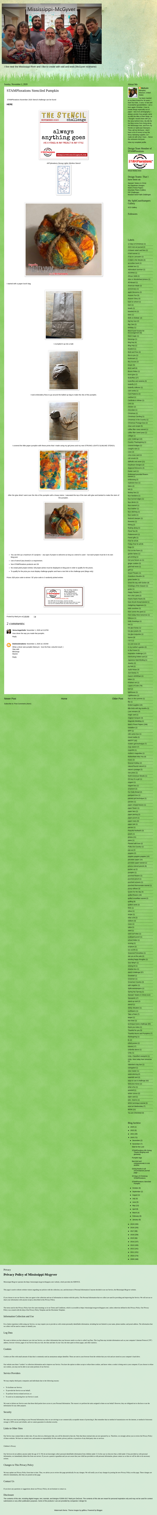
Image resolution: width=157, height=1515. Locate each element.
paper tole (131, 824)
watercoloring (133, 1074)
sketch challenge (134, 972)
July (134, 1198)
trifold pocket (132, 1043)
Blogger (99, 1510)
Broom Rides (132, 371)
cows (130, 452)
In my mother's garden (136, 647)
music (130, 760)
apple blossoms (133, 292)
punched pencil (133, 879)
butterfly (131, 384)
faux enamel (132, 505)
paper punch (132, 818)
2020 (132, 1137)
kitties (130, 679)
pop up (130, 850)
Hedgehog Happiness (136, 605)
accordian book (133, 263)
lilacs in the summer (135, 699)
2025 (132, 1127)
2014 (132, 1242)
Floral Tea (131, 531)
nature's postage (134, 769)
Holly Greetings (133, 621)
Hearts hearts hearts (135, 599)
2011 (132, 1252)
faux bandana (133, 496)
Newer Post (10, 698)
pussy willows (133, 889)
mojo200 (131, 750)
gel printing (132, 557)
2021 (132, 1134)
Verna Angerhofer (19, 630)
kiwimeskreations (19, 644)
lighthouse (131, 692)
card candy (132, 391)
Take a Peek (132, 1014)
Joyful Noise (132, 670)
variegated (131, 1068)
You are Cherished (134, 1113)
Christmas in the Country (137, 420)
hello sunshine (133, 608)
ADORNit (131, 273)
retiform (130, 921)
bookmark (131, 358)
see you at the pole (135, 956)
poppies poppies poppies (137, 856)
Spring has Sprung (134, 992)
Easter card (132, 471)
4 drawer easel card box (136, 250)
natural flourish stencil (136, 766)
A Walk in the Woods (135, 260)
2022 (132, 1130)
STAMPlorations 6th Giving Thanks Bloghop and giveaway (142, 1152)
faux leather (132, 509)
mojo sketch (132, 747)
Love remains (133, 711)
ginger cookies (133, 563)
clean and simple (134, 426)
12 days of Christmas (135, 244)
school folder (132, 940)
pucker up (131, 869)
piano (130, 840)
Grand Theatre (133, 573)
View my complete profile (137, 142)
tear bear (131, 1021)
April (134, 1209)
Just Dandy (132, 673)
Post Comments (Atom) (22, 704)
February (135, 1216)
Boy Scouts (132, 362)
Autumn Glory (133, 299)
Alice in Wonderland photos (138, 279)
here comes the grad (135, 612)
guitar (130, 589)
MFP (129, 731)
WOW (130, 1109)
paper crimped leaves (136, 805)
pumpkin (131, 872)
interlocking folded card (136, 657)
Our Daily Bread (134, 792)
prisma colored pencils (136, 866)
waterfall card (133, 1077)
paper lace (131, 811)
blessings (131, 339)
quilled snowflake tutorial (137, 898)
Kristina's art (132, 682)
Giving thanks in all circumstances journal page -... (141, 1171)
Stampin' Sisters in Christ (137, 995)
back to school (133, 302)
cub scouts (132, 458)
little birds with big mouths (137, 708)
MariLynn (144, 88)
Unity (130, 1053)
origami (130, 782)
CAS (129, 404)
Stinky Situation (133, 1008)
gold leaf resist (133, 567)
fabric (130, 486)
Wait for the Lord (138, 1147)
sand (129, 930)
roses (130, 924)
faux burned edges (134, 499)
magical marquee (134, 718)
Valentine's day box (135, 1064)
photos (130, 837)
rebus (130, 911)
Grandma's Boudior (135, 576)
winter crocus (132, 1093)
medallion (131, 728)
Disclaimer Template (58, 1310)
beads (130, 308)
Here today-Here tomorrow (137, 615)
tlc (129, 1040)
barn (129, 305)
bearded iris (132, 311)
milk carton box (133, 734)
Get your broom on (135, 560)
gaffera (84, 1510)
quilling (130, 901)
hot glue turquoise (134, 634)
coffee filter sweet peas (136, 433)
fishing (130, 525)
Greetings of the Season (137, 586)
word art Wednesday (135, 1106)
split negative (132, 985)
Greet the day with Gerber (137, 583)
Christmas (131, 413)
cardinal (131, 397)
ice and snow (132, 644)
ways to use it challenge (136, 1081)
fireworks (131, 521)
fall (129, 489)
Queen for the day (134, 892)
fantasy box (132, 492)
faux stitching (132, 512)
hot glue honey (133, 628)
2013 (132, 1245)
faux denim (132, 502)
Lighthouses (132, 695)
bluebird (131, 349)
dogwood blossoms (135, 468)
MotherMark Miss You (136, 757)
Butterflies (131, 378)
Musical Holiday (133, 763)
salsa (130, 927)
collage (130, 436)
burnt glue (131, 375)
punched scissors (134, 882)
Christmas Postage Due (136, 423)
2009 (132, 1259)
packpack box (133, 795)
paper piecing (133, 814)
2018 (132, 1228)
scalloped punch (134, 937)
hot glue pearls (133, 631)
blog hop (131, 342)
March (134, 1213)
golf (129, 570)
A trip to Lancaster (134, 257)
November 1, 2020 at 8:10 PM (37, 630)
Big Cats (131, 324)
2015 (132, 1238)
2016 (132, 1235)
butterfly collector (134, 387)
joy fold (130, 666)
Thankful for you (134, 1030)
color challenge (133, 439)
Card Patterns (133, 394)
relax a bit (131, 918)
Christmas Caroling (135, 416)
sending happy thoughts (136, 959)
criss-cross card (133, 455)
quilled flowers (133, 895)
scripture (131, 947)
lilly (129, 702)
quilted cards (132, 905)
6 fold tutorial (132, 253)
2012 (132, 1249)
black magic (132, 336)
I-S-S (130, 641)
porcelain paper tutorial (136, 863)
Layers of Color (133, 686)
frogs (130, 547)
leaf (129, 689)
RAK (129, 908)
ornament (131, 789)
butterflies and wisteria (136, 381)
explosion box (133, 483)
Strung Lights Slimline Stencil (69, 163)
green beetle (132, 579)
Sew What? (132, 963)
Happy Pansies (133, 592)
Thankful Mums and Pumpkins (139, 1033)
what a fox (131, 1087)
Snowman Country (134, 982)
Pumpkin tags (137, 1158)
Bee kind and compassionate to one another (141, 1163)
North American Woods (136, 776)
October (135, 1188)
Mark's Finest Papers (135, 724)
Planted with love (134, 843)
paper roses (132, 821)
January (135, 1220)
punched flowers (134, 876)
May (134, 1205)
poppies (131, 853)
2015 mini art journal (135, 247)
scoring (130, 943)
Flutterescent (132, 534)
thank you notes (133, 1027)
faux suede (132, 515)
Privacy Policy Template (37, 1310)
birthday (131, 328)
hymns (130, 637)
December (136, 1140)
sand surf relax (133, 934)
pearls (130, 834)
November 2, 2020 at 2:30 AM (37, 644)
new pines (131, 773)
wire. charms (132, 1100)
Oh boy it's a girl (134, 779)
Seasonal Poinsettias (135, 953)
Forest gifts (132, 538)
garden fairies (133, 554)
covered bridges (134, 445)
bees (129, 315)
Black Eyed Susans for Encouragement (136, 332)
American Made (133, 286)
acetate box (132, 266)
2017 (132, 1231)
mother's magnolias (135, 753)
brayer (130, 365)
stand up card (133, 1001)
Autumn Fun (132, 295)
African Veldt (132, 276)
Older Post (117, 698)
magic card (132, 715)
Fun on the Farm (134, 550)
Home (64, 698)
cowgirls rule (132, 449)
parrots (130, 827)
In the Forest (132, 650)
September (136, 1192)
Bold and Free (133, 352)
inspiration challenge (135, 653)
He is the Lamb (133, 596)
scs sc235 (131, 950)
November (136, 1144)
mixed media (132, 737)
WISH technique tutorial (136, 1103)
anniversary (132, 289)
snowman (131, 979)
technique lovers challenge (137, 1024)
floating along (133, 528)
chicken (130, 407)
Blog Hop (131, 346)
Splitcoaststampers (135, 988)
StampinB (131, 998)
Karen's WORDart (134, 676)
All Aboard (131, 282)
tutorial (130, 1046)
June (134, 1202)
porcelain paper (133, 860)
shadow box (132, 969)
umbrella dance (133, 1050)
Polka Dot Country (134, 847)
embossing (132, 480)
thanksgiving (132, 1037)
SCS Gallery (132, 207)
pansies (131, 802)
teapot (130, 1017)
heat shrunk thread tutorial (137, 602)
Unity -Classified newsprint (137, 1056)
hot (129, 624)
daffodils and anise (135, 462)
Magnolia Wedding (134, 721)
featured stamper (134, 518)
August (135, 1195)
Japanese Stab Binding (136, 660)
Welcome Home (134, 1084)
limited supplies (133, 705)
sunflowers (132, 1011)
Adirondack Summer (135, 270)
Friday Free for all (134, 544)
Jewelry (130, 663)
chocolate (131, 410)
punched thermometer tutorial (138, 885)
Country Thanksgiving (136, 442)
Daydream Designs (135, 465)
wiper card (131, 1097)
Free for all (132, 541)
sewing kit (131, 966)
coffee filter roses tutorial (137, 429)
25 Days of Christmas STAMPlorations (140, 1177)
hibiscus (131, 618)
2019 (132, 1224)
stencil (130, 1004)
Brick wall (131, 368)
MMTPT (131, 740)
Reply (14, 637)
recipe (130, 914)
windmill (131, 1090)
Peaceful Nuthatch (134, 831)
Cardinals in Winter (135, 400)
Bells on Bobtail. (134, 318)
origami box (132, 786)
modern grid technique (136, 744)
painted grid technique (136, 798)
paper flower (132, 808)
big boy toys (132, 321)
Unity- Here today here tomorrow (140, 1059)
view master (132, 1071)
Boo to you (132, 355)
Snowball (131, 976)
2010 (132, 1256)
